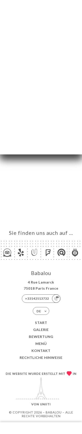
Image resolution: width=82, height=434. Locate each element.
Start (41, 322)
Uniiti (45, 404)
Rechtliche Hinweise (41, 357)
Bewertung (41, 336)
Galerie (41, 329)
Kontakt (41, 350)
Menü (41, 343)
